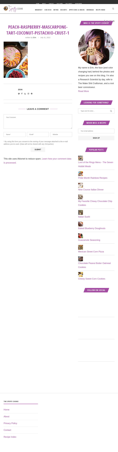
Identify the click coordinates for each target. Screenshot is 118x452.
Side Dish (47, 10)
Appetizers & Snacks (77, 10)
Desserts (63, 10)
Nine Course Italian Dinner (91, 192)
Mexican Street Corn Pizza (91, 254)
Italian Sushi (84, 219)
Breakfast (39, 10)
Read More (83, 93)
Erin (34, 40)
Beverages (90, 10)
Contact (51, 4)
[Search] (113, 10)
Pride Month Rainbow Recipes (92, 180)
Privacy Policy (10, 425)
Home (37, 4)
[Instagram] (110, 22)
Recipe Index (78, 4)
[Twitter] (107, 22)
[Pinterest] (113, 22)
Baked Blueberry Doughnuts (91, 230)
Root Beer (60, 4)
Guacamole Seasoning (89, 242)
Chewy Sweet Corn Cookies (91, 281)
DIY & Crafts (69, 4)
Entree (55, 10)
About (44, 4)
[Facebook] (104, 22)
